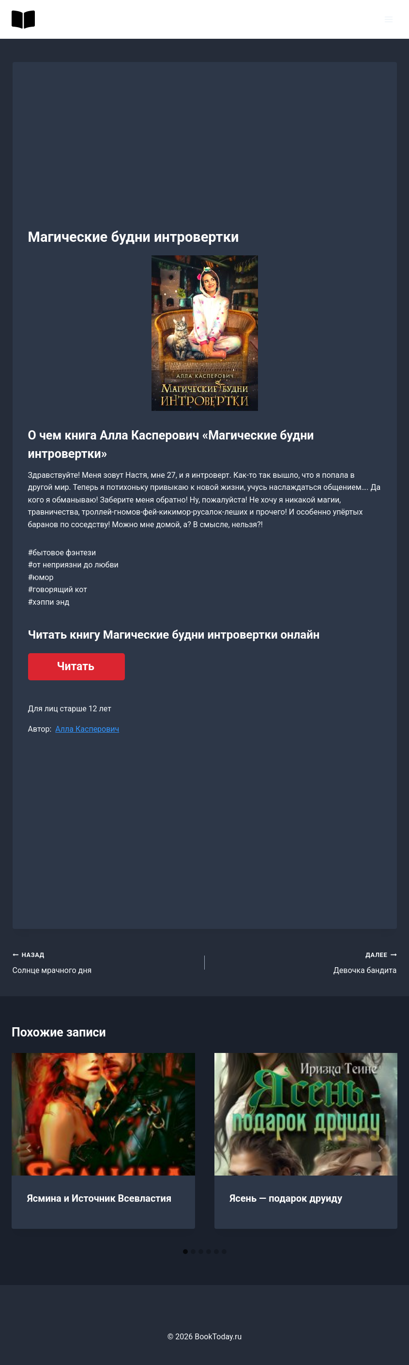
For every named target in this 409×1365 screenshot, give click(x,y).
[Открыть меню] (388, 19)
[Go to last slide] (29, 1148)
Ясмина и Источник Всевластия (99, 1198)
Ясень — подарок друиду (286, 1198)
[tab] (185, 1251)
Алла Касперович (87, 729)
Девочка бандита (304, 961)
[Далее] (380, 1148)
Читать (75, 666)
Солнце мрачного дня (105, 961)
